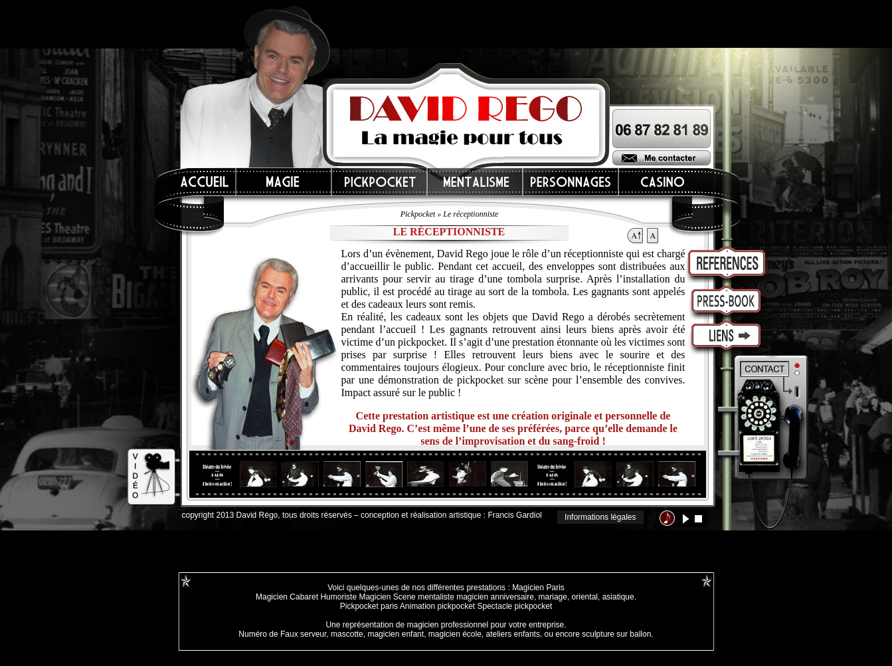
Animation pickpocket (437, 606)
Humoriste (338, 597)
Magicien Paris (538, 587)
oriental (585, 597)
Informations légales (600, 517)
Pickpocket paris (369, 606)
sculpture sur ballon (616, 634)
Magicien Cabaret (287, 597)
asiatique (618, 597)
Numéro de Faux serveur (282, 634)
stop (698, 518)
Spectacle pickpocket (515, 606)
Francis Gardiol (514, 515)
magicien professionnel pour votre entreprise (485, 624)
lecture (685, 518)
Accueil (205, 181)
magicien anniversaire (495, 597)
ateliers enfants (513, 634)
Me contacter (661, 158)
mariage (553, 597)
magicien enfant (395, 634)
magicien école (455, 634)
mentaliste (435, 597)
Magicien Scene (387, 597)
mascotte (347, 634)
